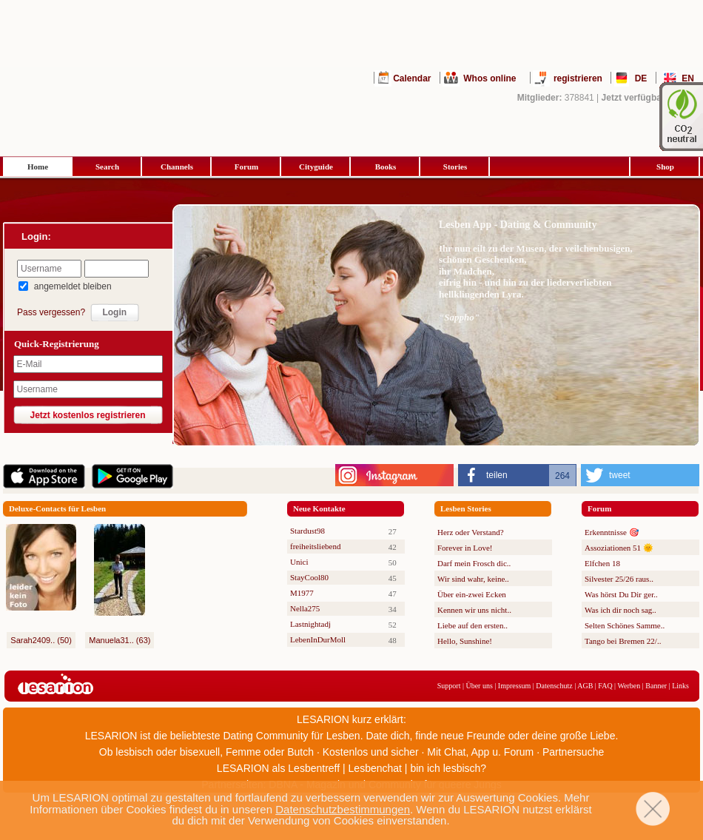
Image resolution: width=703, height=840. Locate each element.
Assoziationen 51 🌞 (619, 547)
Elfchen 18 (602, 563)
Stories (455, 166)
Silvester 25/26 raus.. (619, 578)
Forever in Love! (465, 547)
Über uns (478, 686)
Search (107, 166)
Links (680, 686)
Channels (177, 166)
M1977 (302, 592)
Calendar (412, 78)
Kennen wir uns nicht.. (474, 609)
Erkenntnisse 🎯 (612, 532)
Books (386, 166)
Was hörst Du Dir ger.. (621, 594)
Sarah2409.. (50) (41, 640)
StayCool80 (309, 577)
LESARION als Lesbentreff (278, 768)
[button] (517, 475)
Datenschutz (554, 686)
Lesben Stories (465, 508)
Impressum (514, 686)
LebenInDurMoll (318, 639)
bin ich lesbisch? (448, 768)
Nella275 (305, 608)
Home (37, 166)
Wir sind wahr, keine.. (473, 578)
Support (449, 686)
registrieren (578, 78)
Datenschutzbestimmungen (342, 809)
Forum (246, 166)
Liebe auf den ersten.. (472, 625)
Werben (628, 686)
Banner (656, 686)
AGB (585, 686)
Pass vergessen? (51, 312)
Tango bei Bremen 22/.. (623, 640)
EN (688, 78)
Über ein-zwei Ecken (471, 594)
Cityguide (316, 166)
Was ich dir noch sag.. (620, 609)
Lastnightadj (310, 623)
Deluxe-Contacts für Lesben (57, 508)
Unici (299, 561)
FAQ (605, 686)
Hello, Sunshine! (464, 640)
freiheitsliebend (315, 546)
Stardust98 (307, 530)
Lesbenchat (375, 768)
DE (641, 78)
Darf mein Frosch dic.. (474, 563)
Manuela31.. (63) (119, 640)
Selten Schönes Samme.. (625, 625)
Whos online (489, 78)
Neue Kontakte (319, 508)
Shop (665, 166)
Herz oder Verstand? (470, 532)
